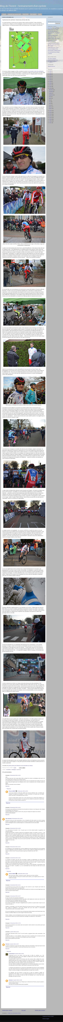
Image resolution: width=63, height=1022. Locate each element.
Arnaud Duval (12, 953)
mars (50, 105)
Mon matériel (33, 14)
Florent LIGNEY (12, 791)
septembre (51, 94)
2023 (50, 74)
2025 (50, 71)
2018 (50, 83)
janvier (50, 108)
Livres (39, 14)
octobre (50, 93)
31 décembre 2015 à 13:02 (15, 857)
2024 (50, 72)
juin (50, 100)
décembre (51, 89)
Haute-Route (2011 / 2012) (53, 47)
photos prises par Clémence (14, 765)
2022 (50, 76)
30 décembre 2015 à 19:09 (15, 828)
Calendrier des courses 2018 (14, 14)
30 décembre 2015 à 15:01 (15, 775)
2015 (50, 88)
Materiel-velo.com (51, 66)
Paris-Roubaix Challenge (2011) (54, 50)
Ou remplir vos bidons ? (52, 61)
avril (50, 103)
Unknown (8, 944)
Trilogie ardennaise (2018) (53, 29)
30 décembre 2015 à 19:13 (15, 846)
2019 (50, 81)
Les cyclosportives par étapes (54, 52)
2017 (50, 84)
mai (50, 101)
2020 (50, 79)
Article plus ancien (40, 1010)
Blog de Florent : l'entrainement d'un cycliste (23, 6)
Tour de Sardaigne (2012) (53, 48)
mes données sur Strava (27, 765)
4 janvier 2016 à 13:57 (14, 944)
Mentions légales (46, 1018)
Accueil (4, 14)
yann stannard (9, 818)
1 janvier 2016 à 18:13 (14, 931)
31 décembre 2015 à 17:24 (15, 923)
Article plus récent (7, 1010)
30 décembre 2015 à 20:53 (22, 791)
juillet (50, 98)
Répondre (7, 786)
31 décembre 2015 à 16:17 (15, 896)
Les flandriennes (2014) (52, 40)
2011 (50, 115)
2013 (50, 112)
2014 (50, 110)
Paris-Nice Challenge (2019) (53, 28)
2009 (50, 119)
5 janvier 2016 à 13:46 (17, 980)
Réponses (9, 788)
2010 (50, 117)
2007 (50, 122)
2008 (50, 120)
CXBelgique (13, 769)
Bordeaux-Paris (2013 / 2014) (54, 38)
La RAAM (50, 53)
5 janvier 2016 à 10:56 (19, 953)
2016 (50, 86)
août (50, 96)
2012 (50, 114)
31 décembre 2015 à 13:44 (22, 873)
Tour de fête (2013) (51, 41)
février (50, 106)
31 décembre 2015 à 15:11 (15, 885)
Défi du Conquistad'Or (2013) (53, 43)
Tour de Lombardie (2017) (53, 31)
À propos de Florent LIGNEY (48, 1016)
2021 (50, 78)
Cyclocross (18, 769)
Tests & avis (25, 14)
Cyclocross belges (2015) (53, 35)
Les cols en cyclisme (52, 58)
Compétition (8, 769)
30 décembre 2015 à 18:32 (15, 807)
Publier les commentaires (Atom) (14, 1013)
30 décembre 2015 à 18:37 (17, 818)
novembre (51, 91)
